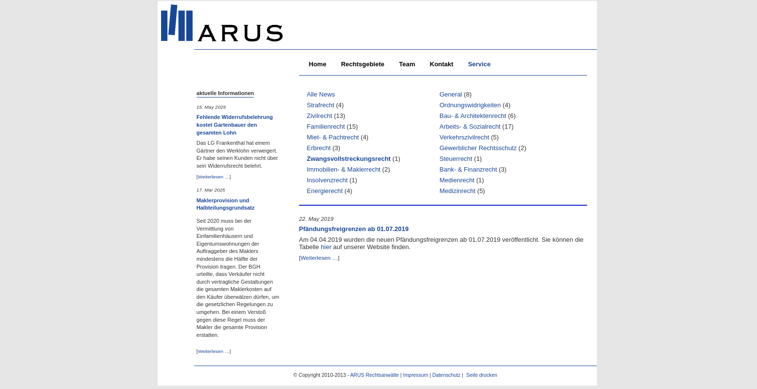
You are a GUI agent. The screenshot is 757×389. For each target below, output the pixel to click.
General (451, 94)
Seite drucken (481, 375)
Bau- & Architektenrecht (473, 115)
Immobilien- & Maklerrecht (344, 169)
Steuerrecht (456, 158)
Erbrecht (319, 148)
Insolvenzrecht (327, 180)
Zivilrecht (319, 115)
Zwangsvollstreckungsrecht (349, 158)
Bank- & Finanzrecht (468, 169)
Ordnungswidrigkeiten (470, 105)
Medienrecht (457, 180)
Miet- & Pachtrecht (333, 137)
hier (326, 247)
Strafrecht (320, 105)
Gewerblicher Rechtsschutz (478, 148)
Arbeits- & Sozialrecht (470, 126)
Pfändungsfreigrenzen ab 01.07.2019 (354, 229)
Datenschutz (446, 375)
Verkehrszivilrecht (465, 137)
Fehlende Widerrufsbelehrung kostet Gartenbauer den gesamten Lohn (235, 124)
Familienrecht (326, 126)
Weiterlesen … (213, 176)
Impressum (415, 375)
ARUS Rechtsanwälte (374, 375)
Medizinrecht (458, 190)
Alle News (321, 94)
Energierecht (325, 190)
